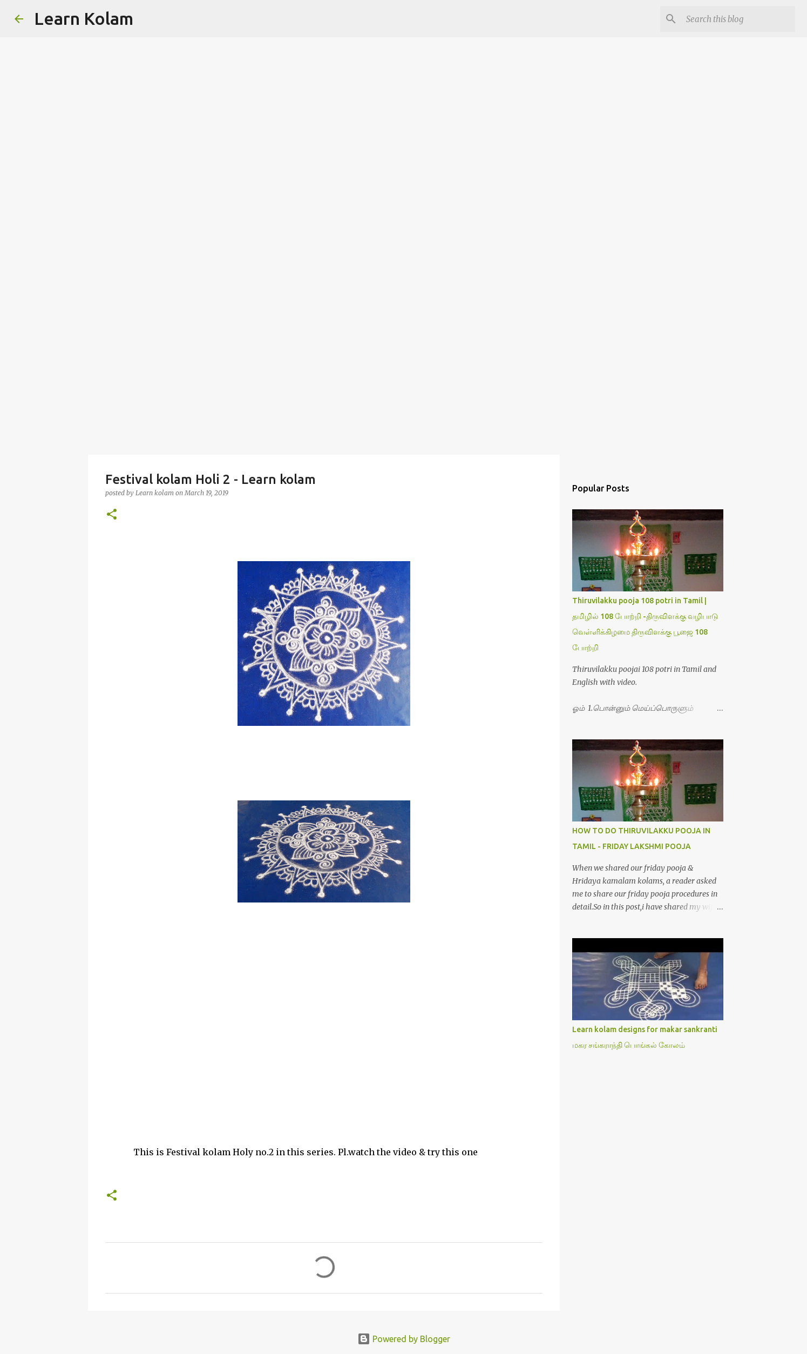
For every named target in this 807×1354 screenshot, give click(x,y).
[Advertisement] (404, 369)
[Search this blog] (738, 19)
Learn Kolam (83, 18)
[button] (111, 515)
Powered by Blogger (403, 1339)
